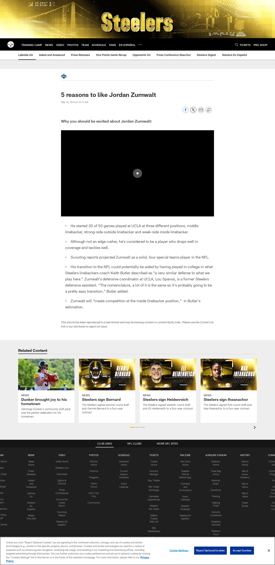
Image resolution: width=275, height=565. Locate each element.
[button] (137, 173)
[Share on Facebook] (186, 112)
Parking (216, 496)
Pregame (93, 477)
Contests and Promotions (185, 486)
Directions (216, 490)
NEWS (31, 455)
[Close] (269, 550)
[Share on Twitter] (193, 112)
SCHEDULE (124, 455)
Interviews (62, 473)
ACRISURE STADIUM (215, 455)
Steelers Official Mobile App (185, 474)
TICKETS (154, 455)
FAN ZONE (185, 455)
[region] (137, 551)
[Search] (236, 44)
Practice (94, 470)
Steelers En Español (31, 505)
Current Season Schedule (124, 474)
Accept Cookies (242, 550)
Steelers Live (61, 467)
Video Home (62, 461)
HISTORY (245, 455)
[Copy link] (209, 110)
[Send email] (201, 112)
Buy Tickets (154, 480)
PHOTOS (93, 455)
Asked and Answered (31, 483)
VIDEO (62, 455)
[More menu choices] (140, 44)
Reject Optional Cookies (210, 550)
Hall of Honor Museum (245, 474)
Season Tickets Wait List (154, 518)
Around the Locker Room (62, 502)
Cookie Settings (179, 550)
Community (94, 502)
